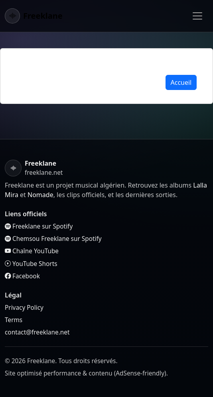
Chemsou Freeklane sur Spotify (53, 239)
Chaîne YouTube (32, 251)
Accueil (181, 82)
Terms (13, 320)
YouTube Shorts (31, 264)
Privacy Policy (24, 307)
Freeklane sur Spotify (39, 226)
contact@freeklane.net (37, 332)
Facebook (22, 276)
